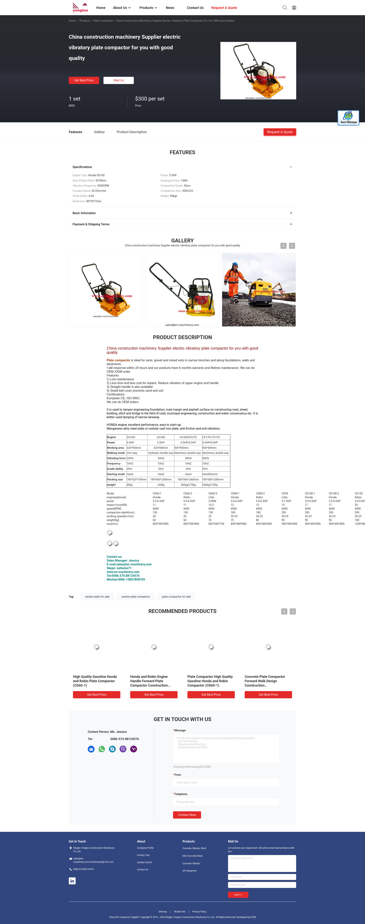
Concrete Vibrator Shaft (194, 848)
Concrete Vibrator (191, 863)
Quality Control (144, 862)
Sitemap (163, 911)
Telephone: (181, 794)
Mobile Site (179, 911)
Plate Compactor (103, 20)
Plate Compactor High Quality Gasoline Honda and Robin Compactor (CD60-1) (210, 681)
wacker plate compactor (135, 596)
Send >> (238, 894)
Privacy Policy (199, 911)
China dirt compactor (119, 917)
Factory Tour (143, 855)
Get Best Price (84, 80)
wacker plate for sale (97, 596)
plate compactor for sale (176, 596)
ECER (253, 917)
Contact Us (142, 869)
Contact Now (187, 815)
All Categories (189, 870)
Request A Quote (280, 132)
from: (178, 774)
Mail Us (119, 80)
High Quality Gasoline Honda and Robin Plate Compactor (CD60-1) (95, 681)
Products (85, 20)
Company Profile (145, 848)
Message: (180, 730)
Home (72, 20)
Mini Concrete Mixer (192, 856)
